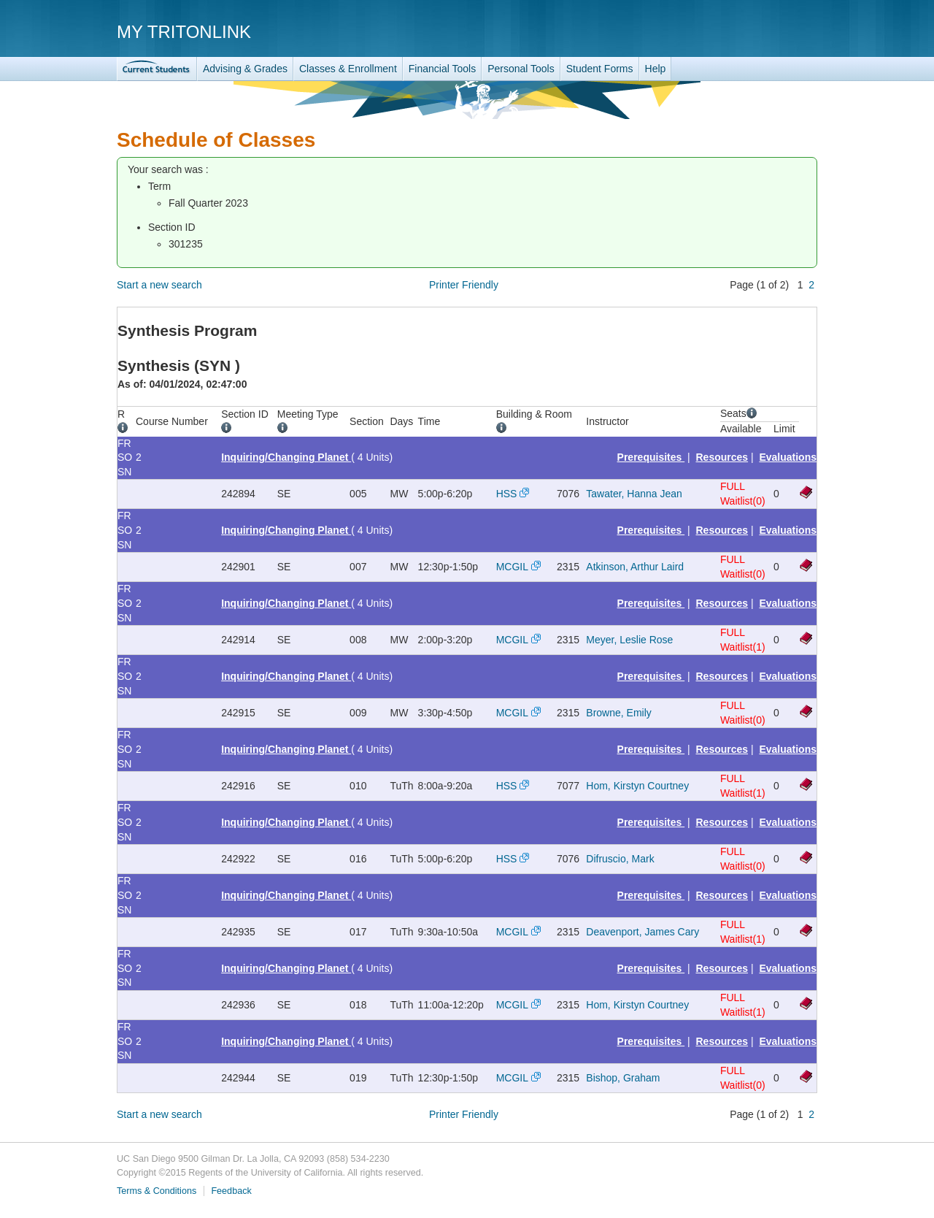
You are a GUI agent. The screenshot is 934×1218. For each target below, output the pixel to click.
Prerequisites (651, 457)
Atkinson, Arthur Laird (635, 566)
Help (655, 68)
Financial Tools (442, 68)
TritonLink (157, 69)
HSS (506, 493)
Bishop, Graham (623, 1078)
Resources (722, 457)
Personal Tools (521, 68)
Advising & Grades (245, 68)
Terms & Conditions (156, 1191)
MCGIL (512, 566)
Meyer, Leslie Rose (629, 640)
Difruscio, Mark (620, 859)
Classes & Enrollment (348, 68)
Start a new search (159, 285)
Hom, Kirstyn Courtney (637, 786)
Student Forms (599, 68)
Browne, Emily (618, 713)
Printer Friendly (463, 285)
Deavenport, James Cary (642, 932)
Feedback (231, 1191)
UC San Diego (733, 31)
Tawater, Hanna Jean (634, 493)
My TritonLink (184, 32)
